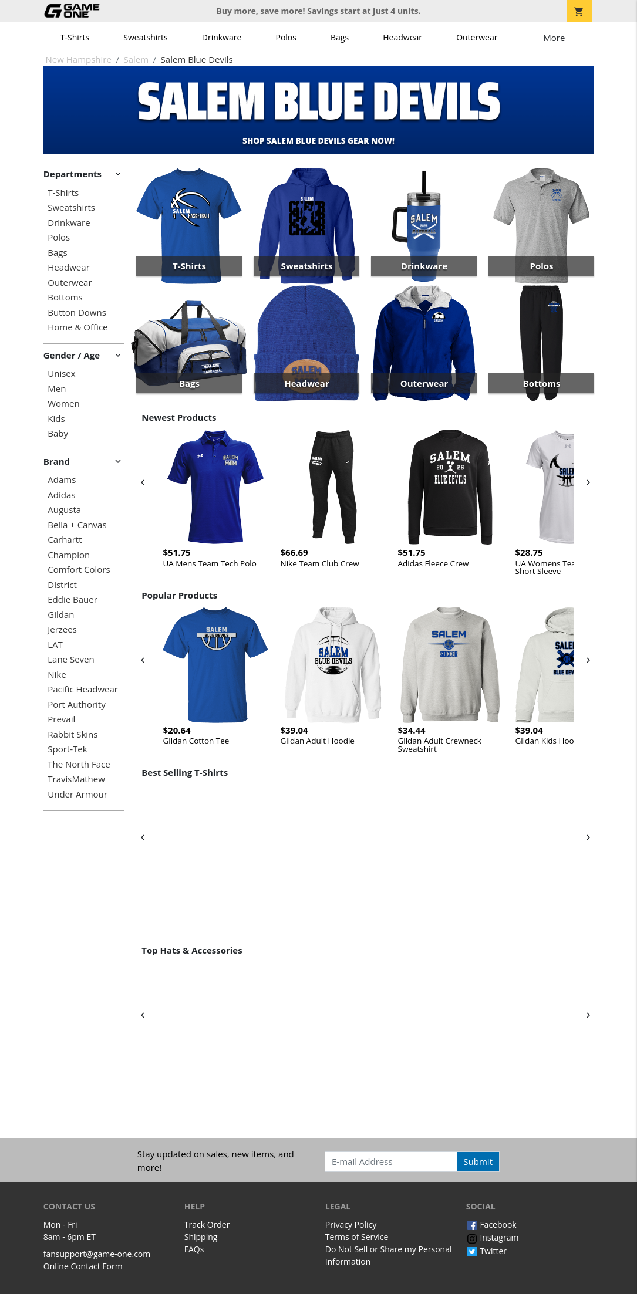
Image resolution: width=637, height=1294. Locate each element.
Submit (478, 1161)
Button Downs (77, 312)
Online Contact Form (83, 1266)
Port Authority (76, 704)
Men (57, 389)
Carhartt (65, 540)
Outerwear (476, 37)
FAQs (194, 1249)
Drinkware (222, 37)
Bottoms (65, 297)
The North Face (79, 764)
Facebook (491, 1224)
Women (63, 403)
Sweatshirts (145, 37)
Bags (340, 37)
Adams (62, 480)
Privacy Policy (350, 1224)
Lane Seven (71, 659)
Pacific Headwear (83, 689)
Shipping (201, 1236)
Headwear (402, 37)
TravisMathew (76, 779)
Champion (69, 555)
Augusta (64, 510)
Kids (56, 419)
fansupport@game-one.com (97, 1253)
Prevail (61, 719)
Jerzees (62, 629)
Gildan (61, 615)
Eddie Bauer (72, 599)
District (62, 585)
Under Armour (77, 794)
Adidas (61, 495)
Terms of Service (357, 1236)
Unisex (61, 374)
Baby (58, 433)
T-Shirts (74, 37)
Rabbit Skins (72, 734)
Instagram (492, 1237)
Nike (57, 675)
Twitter (486, 1250)
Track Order (207, 1224)
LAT (55, 645)
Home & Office (77, 327)
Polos (285, 37)
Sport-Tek (67, 749)
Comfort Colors (79, 570)
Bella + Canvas (77, 525)
